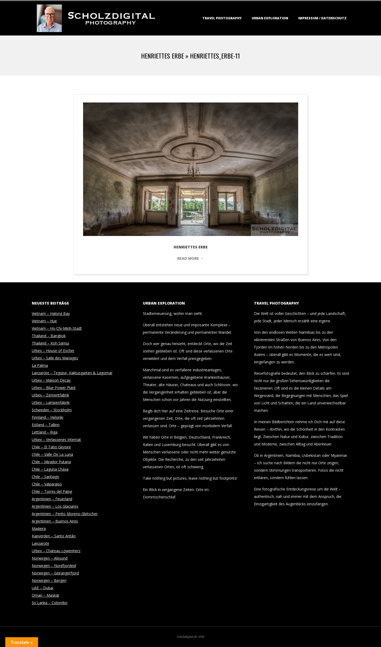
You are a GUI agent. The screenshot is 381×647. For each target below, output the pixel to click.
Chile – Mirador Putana (51, 461)
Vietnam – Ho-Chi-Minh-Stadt (57, 328)
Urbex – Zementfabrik (50, 395)
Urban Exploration (270, 18)
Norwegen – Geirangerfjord (55, 572)
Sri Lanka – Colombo (49, 602)
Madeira (39, 528)
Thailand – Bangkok (49, 335)
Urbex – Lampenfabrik (51, 402)
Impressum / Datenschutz (322, 18)
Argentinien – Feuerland (52, 498)
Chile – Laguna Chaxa (50, 469)
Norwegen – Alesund (49, 558)
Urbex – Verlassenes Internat (56, 439)
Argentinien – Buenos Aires (55, 521)
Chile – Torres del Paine (52, 491)
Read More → (190, 258)
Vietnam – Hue (44, 320)
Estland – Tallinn (46, 424)
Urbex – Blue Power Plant (54, 387)
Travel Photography (222, 18)
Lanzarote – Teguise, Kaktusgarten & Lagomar (72, 372)
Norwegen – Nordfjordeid (54, 565)
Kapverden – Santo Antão (54, 535)
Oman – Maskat (45, 595)
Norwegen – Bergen (49, 580)
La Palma (40, 365)
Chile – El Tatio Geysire (51, 446)
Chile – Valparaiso (47, 484)
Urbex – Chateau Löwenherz (56, 550)
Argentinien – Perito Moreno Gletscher (65, 513)
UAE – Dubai (42, 587)
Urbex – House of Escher (53, 350)
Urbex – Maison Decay (51, 380)
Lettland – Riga (44, 432)
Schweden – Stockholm (52, 409)
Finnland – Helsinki (47, 417)
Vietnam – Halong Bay (51, 313)
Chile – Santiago (45, 476)
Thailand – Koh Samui (50, 343)
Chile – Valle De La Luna (52, 454)
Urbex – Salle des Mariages (55, 357)
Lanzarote (40, 543)
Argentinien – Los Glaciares (55, 506)
